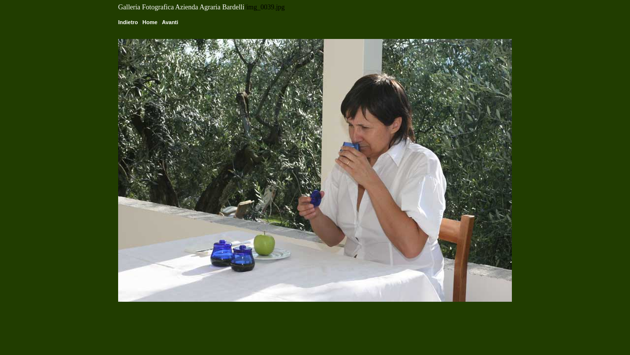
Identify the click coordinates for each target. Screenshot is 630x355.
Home (150, 22)
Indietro (128, 22)
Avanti (170, 22)
